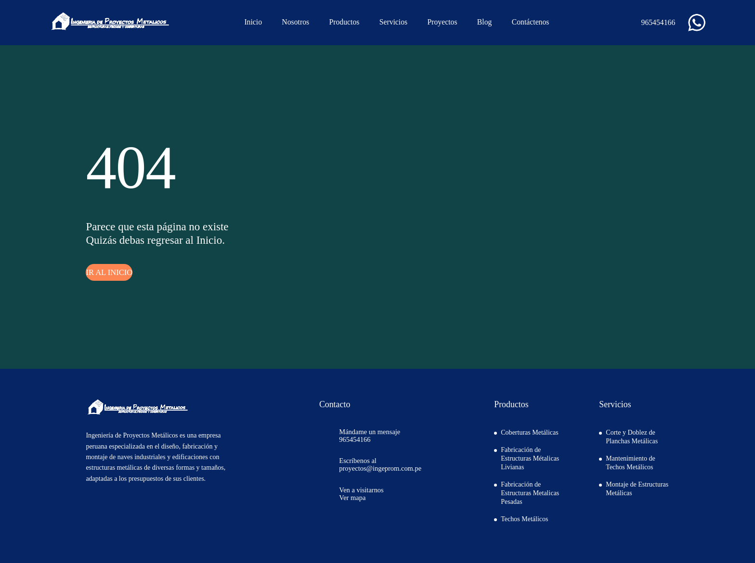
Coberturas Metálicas (529, 432)
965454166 (652, 22)
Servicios (393, 22)
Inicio (253, 22)
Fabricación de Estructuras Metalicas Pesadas (530, 493)
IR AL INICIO (109, 272)
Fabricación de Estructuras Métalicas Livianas (530, 458)
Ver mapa (352, 497)
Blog (484, 22)
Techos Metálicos (524, 519)
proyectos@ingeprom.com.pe (380, 468)
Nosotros (295, 22)
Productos (344, 22)
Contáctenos (530, 22)
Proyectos (442, 22)
